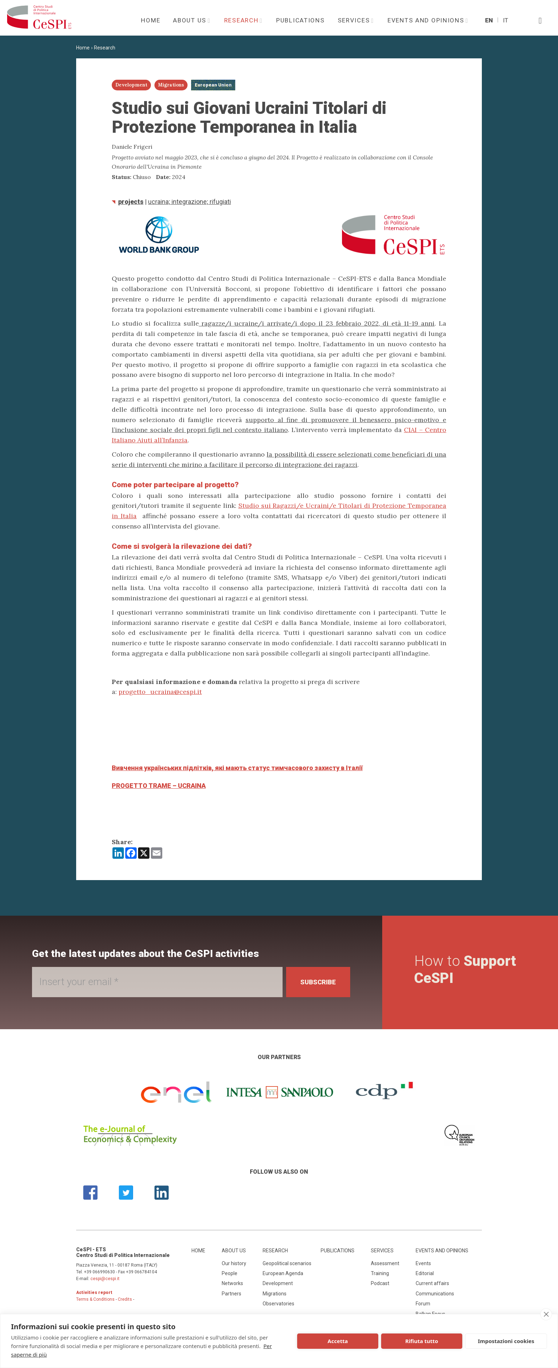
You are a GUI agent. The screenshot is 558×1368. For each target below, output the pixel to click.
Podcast (380, 1283)
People (229, 1273)
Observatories (278, 1303)
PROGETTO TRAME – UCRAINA (159, 785)
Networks (232, 1283)
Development (278, 1283)
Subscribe (318, 982)
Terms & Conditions (95, 1299)
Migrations (274, 1293)
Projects (130, 201)
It (505, 20)
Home (150, 20)
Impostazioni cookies (506, 1341)
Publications (300, 20)
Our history (234, 1263)
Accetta (338, 1341)
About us (190, 20)
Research (242, 20)
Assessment (385, 1263)
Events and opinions (427, 20)
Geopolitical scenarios (287, 1263)
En (489, 20)
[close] (546, 1314)
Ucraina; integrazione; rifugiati (189, 201)
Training (380, 1273)
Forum (423, 1303)
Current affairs (432, 1283)
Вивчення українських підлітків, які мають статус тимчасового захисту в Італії (237, 768)
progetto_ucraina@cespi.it (160, 692)
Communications (435, 1293)
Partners (231, 1293)
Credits (125, 1299)
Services (355, 20)
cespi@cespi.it (105, 1278)
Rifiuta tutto (421, 1341)
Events (423, 1263)
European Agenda (283, 1273)
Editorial (425, 1273)
